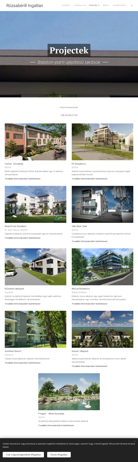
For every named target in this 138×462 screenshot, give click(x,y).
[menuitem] (109, 5)
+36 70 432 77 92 (69, 115)
